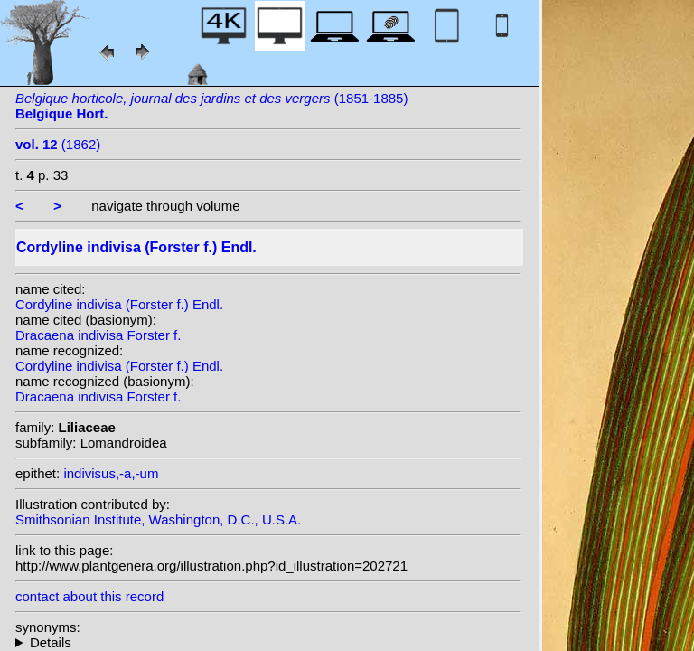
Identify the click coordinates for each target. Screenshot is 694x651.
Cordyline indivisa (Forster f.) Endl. (119, 304)
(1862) (57, 144)
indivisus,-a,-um (110, 473)
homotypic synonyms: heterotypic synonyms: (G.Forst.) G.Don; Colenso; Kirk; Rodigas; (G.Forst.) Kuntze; (268, 642)
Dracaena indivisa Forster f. (98, 335)
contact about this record (89, 596)
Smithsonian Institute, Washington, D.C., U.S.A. (158, 519)
